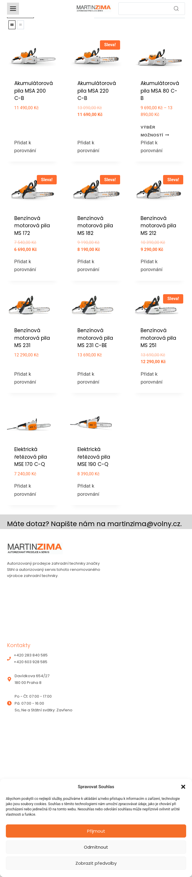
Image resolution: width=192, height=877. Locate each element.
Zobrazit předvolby (96, 863)
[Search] (151, 8)
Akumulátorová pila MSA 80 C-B (160, 91)
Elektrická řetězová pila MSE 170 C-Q (30, 457)
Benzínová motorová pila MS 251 (158, 338)
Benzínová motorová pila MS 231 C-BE (95, 338)
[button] (183, 787)
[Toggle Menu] (13, 9)
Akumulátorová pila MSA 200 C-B (33, 91)
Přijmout (96, 831)
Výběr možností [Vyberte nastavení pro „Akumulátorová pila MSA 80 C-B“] (155, 131)
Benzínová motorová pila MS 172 (32, 226)
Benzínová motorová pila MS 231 (32, 338)
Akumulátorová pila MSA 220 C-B (96, 91)
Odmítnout (96, 847)
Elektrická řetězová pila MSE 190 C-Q (93, 457)
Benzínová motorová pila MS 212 (158, 226)
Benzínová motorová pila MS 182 (95, 226)
